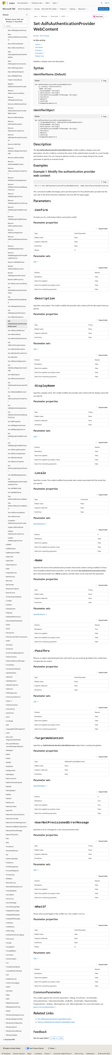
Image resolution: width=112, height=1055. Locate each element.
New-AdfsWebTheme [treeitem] (15, 76)
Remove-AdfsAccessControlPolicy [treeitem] (16, 91)
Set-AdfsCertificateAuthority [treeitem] (17, 338)
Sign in (107, 3)
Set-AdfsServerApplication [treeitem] (16, 453)
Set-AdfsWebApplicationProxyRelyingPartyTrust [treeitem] (17, 481)
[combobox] (15, 20)
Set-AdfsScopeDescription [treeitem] (16, 449)
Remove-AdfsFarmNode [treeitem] (16, 157)
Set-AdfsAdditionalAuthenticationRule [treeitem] (17, 290)
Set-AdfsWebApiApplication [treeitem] (17, 475)
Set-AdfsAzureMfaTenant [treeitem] (16, 330)
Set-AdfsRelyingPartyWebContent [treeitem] (17, 436)
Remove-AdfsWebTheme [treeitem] (16, 262)
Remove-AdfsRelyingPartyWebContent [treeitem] (17, 209)
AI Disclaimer (6, 1053)
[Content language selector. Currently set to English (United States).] (12, 1048)
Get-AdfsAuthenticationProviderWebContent (54, 1019)
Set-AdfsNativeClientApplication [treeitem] (17, 406)
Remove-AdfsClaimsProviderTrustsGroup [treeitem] (17, 137)
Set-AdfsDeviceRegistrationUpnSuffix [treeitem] (17, 368)
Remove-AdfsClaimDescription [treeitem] (15, 122)
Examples (39, 50)
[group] (71, 186)
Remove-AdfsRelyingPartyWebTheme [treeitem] (17, 217)
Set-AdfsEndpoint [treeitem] (14, 374)
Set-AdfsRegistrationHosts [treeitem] (16, 425)
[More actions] (107, 16)
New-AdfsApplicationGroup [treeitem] (17, 30)
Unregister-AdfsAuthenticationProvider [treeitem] (17, 521)
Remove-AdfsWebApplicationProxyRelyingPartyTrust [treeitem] (17, 255)
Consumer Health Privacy (61, 1053)
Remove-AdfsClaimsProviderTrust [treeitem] (16, 129)
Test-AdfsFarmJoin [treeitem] (14, 516)
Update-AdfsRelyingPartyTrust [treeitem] (15, 539)
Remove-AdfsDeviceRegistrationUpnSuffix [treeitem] (17, 151)
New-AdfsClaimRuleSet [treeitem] (15, 44)
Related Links (39, 56)
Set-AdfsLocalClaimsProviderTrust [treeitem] (17, 398)
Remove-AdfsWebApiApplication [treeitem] (16, 247)
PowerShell (54, 16)
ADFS (63, 16)
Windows (44, 16)
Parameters (40, 53)
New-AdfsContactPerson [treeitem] (16, 48)
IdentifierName (40, 524)
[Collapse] (26, 15)
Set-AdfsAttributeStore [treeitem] (15, 317)
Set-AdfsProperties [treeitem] (14, 421)
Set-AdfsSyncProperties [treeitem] (16, 461)
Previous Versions (19, 1053)
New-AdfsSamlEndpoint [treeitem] (16, 72)
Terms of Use (79, 1053)
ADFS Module (44, 36)
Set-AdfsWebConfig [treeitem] (14, 488)
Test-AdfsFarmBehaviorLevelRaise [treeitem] (17, 497)
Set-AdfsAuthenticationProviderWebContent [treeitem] (17, 323)
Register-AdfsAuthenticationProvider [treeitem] (17, 85)
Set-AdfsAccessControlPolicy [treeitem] (17, 283)
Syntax (38, 44)
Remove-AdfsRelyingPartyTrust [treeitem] (15, 195)
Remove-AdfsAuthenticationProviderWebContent (56, 1022)
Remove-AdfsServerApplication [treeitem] (15, 231)
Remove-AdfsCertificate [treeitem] (16, 117)
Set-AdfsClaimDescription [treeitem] (16, 349)
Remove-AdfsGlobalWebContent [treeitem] (16, 162)
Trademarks (90, 1053)
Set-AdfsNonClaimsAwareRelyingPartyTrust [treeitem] (17, 414)
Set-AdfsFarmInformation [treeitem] (16, 378)
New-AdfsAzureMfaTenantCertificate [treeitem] (17, 37)
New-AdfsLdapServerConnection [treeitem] (17, 62)
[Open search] (102, 3)
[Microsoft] (4, 3)
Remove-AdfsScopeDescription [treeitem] (15, 224)
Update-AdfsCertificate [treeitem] (15, 527)
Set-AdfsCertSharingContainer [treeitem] (16, 343)
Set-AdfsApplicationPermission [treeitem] (16, 311)
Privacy (47, 1053)
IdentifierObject (40, 786)
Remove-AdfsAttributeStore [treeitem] (17, 104)
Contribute (38, 1053)
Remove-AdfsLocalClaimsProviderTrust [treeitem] (17, 171)
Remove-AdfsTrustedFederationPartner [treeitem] (17, 239)
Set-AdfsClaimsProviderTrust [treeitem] (17, 353)
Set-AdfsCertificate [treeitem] (14, 334)
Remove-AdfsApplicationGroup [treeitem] (15, 98)
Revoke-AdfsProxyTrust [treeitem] (15, 279)
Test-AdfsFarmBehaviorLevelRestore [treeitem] (17, 505)
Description (39, 47)
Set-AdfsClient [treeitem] (13, 357)
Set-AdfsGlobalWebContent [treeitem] (17, 392)
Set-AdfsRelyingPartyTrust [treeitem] (16, 429)
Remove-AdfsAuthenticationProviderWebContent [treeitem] (17, 110)
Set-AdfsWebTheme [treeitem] (14, 492)
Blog (28, 1053)
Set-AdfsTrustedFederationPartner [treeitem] (17, 468)
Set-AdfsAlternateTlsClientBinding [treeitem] (17, 299)
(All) (36, 262)
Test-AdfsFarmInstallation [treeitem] (16, 512)
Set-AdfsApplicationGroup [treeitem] (16, 306)
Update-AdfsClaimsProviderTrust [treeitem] (16, 532)
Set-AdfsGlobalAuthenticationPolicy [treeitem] (17, 385)
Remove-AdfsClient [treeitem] (14, 144)
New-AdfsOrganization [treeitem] (15, 68)
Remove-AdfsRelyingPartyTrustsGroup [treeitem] (17, 201)
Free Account (103, 9)
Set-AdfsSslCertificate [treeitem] (15, 458)
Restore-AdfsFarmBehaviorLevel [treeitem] (15, 267)
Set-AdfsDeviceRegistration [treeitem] (17, 361)
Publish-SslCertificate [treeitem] (15, 80)
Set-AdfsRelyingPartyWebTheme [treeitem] (17, 444)
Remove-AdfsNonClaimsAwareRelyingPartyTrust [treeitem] (17, 187)
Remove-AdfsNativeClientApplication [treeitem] (17, 179)
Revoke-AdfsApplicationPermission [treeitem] (16, 274)
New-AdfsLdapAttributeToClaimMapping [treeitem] (17, 54)
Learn (36, 16)
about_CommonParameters (43, 1007)
